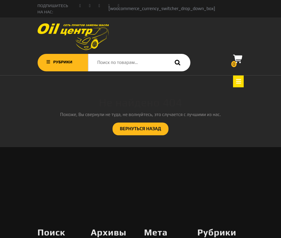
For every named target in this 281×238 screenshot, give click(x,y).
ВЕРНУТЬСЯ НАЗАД (144, 130)
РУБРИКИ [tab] (59, 62)
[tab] (238, 81)
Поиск (176, 62)
